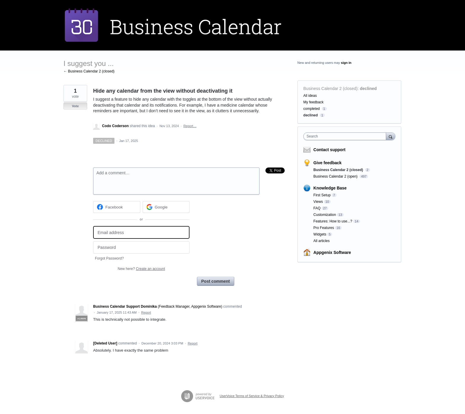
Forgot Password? (109, 258)
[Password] (141, 247)
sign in (346, 62)
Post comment (215, 281)
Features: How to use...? (332, 221)
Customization (324, 215)
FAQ (317, 208)
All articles (321, 241)
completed (311, 109)
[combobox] (346, 136)
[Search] (390, 136)
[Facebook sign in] (116, 207)
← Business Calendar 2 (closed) (88, 71)
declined (368, 88)
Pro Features (323, 228)
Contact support (329, 150)
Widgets (319, 234)
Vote (75, 106)
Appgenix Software (332, 252)
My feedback (313, 102)
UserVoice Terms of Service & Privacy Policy (252, 396)
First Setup (322, 195)
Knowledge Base (330, 188)
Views (318, 202)
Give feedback (327, 162)
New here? (141, 269)
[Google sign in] (166, 207)
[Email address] (141, 232)
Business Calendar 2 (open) (336, 176)
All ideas (310, 96)
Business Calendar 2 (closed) (330, 88)
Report (146, 312)
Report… (189, 126)
